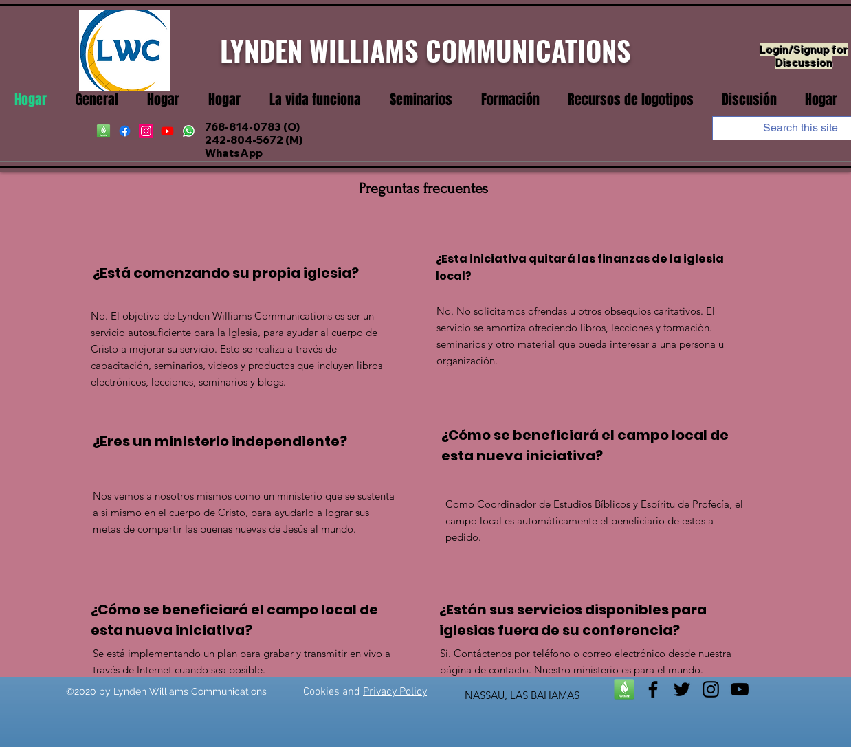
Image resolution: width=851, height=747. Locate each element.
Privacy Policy (395, 692)
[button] (315, 100)
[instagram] (146, 131)
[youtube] (167, 131)
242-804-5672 (244, 139)
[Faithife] (103, 131)
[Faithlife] (624, 689)
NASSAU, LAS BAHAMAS (522, 695)
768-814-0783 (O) (252, 126)
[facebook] (125, 131)
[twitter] (682, 689)
